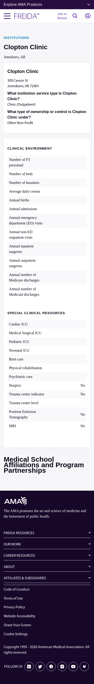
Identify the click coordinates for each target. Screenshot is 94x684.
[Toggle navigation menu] (7, 16)
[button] (75, 16)
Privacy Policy (14, 607)
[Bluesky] (84, 666)
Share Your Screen (17, 625)
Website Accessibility (19, 616)
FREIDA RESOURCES (19, 533)
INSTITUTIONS (16, 38)
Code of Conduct (16, 589)
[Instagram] (62, 666)
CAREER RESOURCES (19, 555)
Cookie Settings (16, 634)
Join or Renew (62, 16)
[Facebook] (51, 666)
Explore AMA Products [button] (47, 4)
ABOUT (9, 567)
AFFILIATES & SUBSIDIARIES (25, 578)
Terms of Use (13, 598)
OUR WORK (12, 544)
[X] (40, 666)
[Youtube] (73, 666)
